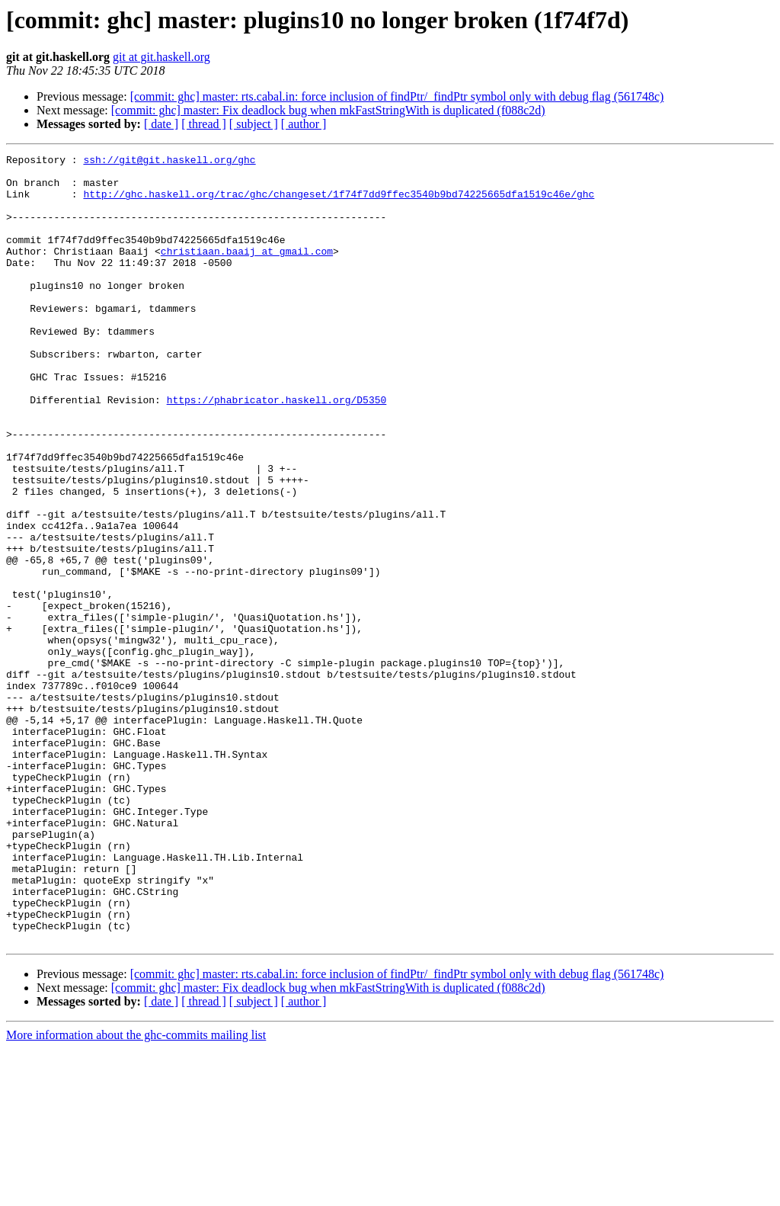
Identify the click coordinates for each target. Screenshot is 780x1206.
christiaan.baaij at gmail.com (247, 271)
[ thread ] (203, 123)
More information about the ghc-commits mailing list (136, 1192)
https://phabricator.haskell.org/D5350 (277, 450)
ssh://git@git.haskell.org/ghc (169, 161)
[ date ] (161, 123)
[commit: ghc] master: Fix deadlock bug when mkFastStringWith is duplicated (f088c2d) (328, 110)
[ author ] (304, 123)
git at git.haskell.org (161, 56)
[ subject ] (253, 123)
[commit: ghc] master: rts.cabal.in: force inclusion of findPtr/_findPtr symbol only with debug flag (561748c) (397, 96)
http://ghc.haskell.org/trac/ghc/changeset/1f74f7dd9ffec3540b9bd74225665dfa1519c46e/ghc (338, 203)
